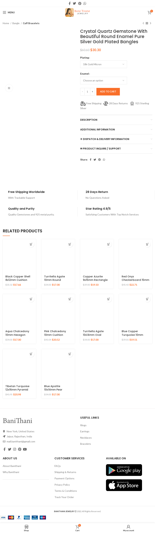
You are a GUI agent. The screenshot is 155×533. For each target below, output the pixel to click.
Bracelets (85, 443)
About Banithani (12, 465)
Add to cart (108, 91)
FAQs (57, 465)
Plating (84, 57)
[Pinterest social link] (79, 3)
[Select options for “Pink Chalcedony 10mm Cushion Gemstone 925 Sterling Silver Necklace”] (70, 299)
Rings (83, 425)
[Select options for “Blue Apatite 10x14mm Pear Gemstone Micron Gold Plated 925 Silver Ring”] (70, 354)
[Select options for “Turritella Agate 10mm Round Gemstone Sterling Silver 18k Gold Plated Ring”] (70, 244)
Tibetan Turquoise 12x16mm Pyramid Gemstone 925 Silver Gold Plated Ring (18, 391)
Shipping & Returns (65, 472)
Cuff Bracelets (31, 23)
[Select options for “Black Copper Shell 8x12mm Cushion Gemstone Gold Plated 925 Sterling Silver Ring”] (31, 244)
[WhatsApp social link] (84, 3)
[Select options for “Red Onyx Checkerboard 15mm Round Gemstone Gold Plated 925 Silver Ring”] (147, 244)
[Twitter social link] (74, 3)
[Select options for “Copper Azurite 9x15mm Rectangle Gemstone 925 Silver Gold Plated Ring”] (108, 244)
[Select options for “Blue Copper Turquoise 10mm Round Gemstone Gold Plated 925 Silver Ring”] (147, 299)
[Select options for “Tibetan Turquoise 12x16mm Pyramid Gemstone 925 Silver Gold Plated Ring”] (31, 354)
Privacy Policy (62, 484)
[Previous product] (143, 23)
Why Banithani (11, 472)
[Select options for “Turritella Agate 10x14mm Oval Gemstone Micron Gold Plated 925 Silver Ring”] (108, 299)
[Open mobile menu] (9, 12)
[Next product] (150, 23)
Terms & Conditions (65, 490)
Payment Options (64, 478)
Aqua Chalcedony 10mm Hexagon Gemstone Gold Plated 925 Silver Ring (19, 336)
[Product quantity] (87, 91)
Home (6, 23)
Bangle (16, 23)
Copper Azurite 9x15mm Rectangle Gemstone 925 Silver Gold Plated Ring (96, 282)
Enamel (84, 73)
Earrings (84, 431)
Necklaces (86, 437)
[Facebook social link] (70, 3)
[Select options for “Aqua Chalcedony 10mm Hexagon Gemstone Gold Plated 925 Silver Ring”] (31, 299)
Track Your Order (64, 497)
